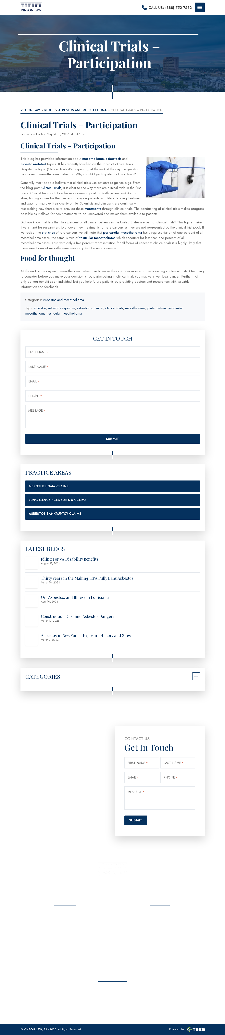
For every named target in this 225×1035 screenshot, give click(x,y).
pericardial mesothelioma (122, 232)
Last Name (38, 367)
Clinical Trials (51, 187)
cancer (98, 308)
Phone (35, 396)
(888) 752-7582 (163, 927)
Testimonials (65, 933)
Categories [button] (42, 676)
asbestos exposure (61, 308)
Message (36, 410)
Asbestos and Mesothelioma (63, 299)
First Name (38, 352)
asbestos (40, 308)
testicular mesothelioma (97, 237)
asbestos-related (33, 164)
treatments (93, 208)
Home (65, 912)
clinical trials (114, 308)
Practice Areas (65, 926)
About (65, 919)
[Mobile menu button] (200, 7)
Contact (65, 947)
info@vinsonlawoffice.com (164, 937)
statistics (48, 232)
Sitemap (65, 961)
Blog (65, 940)
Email (33, 381)
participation (156, 308)
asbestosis (114, 158)
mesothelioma (93, 158)
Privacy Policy (65, 954)
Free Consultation (112, 1002)
